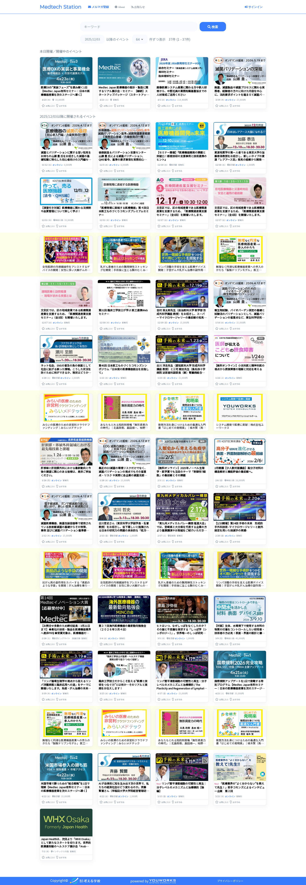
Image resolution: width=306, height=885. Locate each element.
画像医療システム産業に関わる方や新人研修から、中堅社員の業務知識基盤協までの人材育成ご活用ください (182, 91)
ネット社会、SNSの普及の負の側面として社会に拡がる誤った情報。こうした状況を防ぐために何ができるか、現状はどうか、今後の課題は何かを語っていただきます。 (66, 371)
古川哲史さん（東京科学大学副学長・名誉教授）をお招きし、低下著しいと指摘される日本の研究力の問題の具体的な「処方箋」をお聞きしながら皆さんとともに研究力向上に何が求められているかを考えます (124, 530)
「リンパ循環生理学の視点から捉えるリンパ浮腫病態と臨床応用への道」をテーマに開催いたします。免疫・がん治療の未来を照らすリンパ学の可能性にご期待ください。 (66, 688)
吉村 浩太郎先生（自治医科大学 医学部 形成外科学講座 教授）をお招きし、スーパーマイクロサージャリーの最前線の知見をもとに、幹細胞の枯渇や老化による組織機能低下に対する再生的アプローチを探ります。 (182, 319)
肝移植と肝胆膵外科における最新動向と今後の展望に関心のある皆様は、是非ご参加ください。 (66, 471)
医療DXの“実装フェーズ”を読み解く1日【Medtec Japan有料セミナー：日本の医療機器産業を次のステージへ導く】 (65, 91)
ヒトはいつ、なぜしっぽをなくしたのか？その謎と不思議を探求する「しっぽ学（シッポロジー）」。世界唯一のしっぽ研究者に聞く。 (182, 631)
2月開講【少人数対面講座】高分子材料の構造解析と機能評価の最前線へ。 (238, 470)
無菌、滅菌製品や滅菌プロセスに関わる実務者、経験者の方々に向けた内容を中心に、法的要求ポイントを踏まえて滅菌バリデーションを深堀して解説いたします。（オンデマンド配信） (239, 94)
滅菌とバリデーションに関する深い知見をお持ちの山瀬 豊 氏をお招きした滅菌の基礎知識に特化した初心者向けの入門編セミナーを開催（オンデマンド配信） (66, 157)
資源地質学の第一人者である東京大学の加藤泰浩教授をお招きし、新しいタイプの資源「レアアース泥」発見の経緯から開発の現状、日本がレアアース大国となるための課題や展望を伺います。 (239, 159)
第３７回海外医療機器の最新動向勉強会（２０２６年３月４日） (122, 627)
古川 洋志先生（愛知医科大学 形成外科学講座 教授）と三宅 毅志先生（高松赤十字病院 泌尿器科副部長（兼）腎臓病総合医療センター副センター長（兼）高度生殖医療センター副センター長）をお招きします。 (182, 375)
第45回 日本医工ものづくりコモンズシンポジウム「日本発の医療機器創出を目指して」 (124, 369)
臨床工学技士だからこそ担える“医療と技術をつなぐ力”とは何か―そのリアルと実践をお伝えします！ (123, 684)
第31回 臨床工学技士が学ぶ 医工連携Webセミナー (123, 312)
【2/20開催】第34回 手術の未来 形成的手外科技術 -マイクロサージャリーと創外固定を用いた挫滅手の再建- (238, 526)
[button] (48, 105)
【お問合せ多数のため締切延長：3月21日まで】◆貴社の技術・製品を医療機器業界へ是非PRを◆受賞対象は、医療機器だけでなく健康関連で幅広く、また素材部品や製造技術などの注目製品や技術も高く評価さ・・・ (66, 635)
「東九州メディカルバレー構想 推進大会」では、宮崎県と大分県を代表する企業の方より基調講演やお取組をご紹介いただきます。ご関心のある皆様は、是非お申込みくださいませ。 (182, 530)
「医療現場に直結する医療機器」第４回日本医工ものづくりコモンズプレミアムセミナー (124, 211)
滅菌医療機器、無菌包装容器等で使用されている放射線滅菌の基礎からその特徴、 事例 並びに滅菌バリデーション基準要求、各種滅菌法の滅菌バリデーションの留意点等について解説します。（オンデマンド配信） (66, 532)
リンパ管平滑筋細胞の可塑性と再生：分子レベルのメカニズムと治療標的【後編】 (182, 787)
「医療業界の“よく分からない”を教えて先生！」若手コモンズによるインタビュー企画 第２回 (239, 787)
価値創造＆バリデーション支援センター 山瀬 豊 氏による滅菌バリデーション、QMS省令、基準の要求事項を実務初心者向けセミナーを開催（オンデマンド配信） (124, 157)
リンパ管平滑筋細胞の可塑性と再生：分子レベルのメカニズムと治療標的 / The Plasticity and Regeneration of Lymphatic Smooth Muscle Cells (182, 686)
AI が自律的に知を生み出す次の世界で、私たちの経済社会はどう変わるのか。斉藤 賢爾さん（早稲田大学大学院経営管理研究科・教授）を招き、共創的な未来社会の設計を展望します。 (124, 791)
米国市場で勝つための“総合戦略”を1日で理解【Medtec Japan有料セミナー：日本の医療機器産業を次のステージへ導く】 (65, 787)
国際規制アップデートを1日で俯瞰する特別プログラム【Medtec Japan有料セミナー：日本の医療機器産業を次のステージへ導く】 (239, 686)
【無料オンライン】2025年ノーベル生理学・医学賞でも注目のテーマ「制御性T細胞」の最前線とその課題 (181, 471)
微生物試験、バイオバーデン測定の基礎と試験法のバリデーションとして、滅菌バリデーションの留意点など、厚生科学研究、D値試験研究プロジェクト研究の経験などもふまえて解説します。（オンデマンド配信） (239, 319)
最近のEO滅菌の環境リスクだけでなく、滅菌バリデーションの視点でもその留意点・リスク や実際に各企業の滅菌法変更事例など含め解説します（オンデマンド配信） (124, 475)
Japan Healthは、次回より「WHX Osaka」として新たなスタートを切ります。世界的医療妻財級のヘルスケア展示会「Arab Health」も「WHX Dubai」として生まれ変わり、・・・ (66, 846)
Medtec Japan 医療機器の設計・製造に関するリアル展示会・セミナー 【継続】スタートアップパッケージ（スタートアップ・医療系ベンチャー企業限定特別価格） (124, 92)
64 (138, 39)
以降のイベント (117, 39)
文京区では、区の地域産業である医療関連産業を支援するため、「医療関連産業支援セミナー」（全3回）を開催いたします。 (182, 211)
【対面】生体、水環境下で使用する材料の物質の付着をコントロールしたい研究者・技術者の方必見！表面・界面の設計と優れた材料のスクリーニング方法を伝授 (239, 631)
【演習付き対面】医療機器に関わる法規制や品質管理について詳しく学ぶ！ (66, 209)
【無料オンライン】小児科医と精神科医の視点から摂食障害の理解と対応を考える (239, 367)
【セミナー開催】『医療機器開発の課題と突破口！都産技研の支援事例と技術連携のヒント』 (182, 156)
